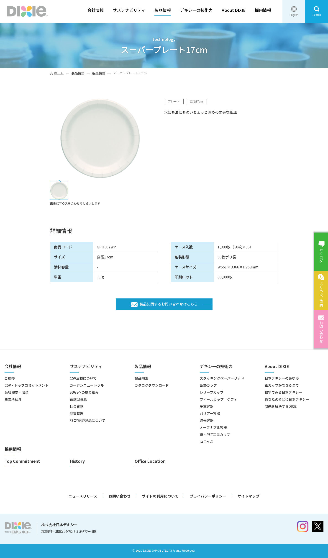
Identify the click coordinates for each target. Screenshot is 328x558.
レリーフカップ (211, 392)
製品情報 (162, 10)
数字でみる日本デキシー (283, 392)
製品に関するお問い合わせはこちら (168, 304)
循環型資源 (78, 399)
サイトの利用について (160, 496)
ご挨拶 (10, 378)
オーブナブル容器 (213, 427)
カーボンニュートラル (87, 385)
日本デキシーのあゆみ (282, 378)
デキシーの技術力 (196, 10)
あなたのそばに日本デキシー (287, 399)
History (77, 461)
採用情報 (263, 10)
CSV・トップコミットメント (27, 385)
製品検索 (98, 73)
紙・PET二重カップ (215, 434)
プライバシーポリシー (208, 496)
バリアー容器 (210, 413)
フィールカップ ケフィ (218, 399)
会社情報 (95, 10)
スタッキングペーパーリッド (222, 378)
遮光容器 (206, 420)
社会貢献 (76, 406)
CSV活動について (83, 378)
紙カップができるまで (282, 385)
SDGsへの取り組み (84, 392)
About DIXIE (234, 10)
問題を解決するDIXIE (281, 406)
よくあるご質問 (321, 294)
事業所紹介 (13, 399)
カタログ (321, 255)
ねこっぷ (206, 441)
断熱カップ (208, 385)
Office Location (150, 461)
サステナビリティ (129, 10)
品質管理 (76, 413)
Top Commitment (22, 461)
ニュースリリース (83, 496)
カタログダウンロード (152, 385)
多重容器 (206, 406)
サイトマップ (248, 496)
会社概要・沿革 (16, 392)
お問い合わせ (321, 332)
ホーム (59, 73)
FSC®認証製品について (87, 420)
